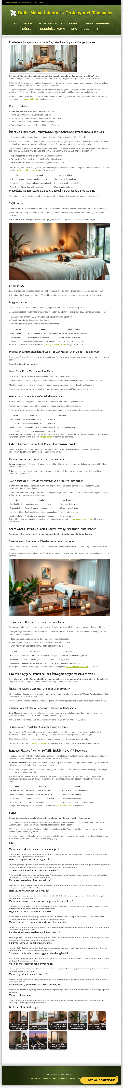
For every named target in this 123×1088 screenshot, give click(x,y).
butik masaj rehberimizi (29, 99)
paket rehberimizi (64, 805)
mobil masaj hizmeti (38, 743)
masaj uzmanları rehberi (56, 344)
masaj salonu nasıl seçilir (81, 519)
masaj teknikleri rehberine (77, 667)
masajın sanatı (46, 437)
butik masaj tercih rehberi (28, 170)
